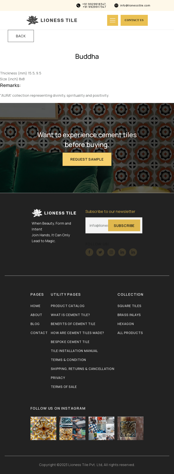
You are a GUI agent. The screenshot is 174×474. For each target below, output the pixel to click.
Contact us (134, 20)
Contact (39, 333)
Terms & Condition (68, 360)
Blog (35, 324)
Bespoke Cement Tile (70, 342)
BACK (21, 36)
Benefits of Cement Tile (73, 324)
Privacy (58, 378)
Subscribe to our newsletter (110, 211)
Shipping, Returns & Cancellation (82, 369)
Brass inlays (129, 315)
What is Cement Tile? (70, 315)
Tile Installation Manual (74, 351)
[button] (112, 20)
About (36, 315)
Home (35, 306)
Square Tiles (129, 306)
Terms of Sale (64, 387)
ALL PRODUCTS (130, 333)
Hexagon (125, 324)
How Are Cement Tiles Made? (77, 333)
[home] (51, 20)
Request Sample (87, 159)
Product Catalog (68, 306)
